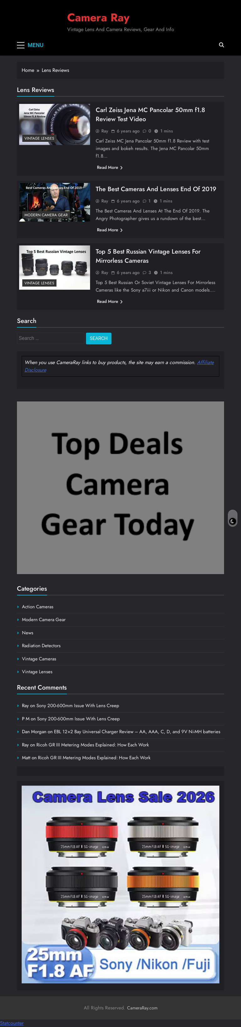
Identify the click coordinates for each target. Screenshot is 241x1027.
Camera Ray (98, 17)
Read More (110, 167)
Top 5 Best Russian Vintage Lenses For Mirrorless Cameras (148, 256)
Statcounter (12, 1023)
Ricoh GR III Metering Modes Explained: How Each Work (92, 744)
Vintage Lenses (39, 138)
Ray (104, 131)
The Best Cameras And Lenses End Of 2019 (156, 189)
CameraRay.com (142, 1008)
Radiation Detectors (41, 645)
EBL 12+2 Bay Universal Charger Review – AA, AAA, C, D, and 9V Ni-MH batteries (137, 731)
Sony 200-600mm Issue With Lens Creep (77, 705)
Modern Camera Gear (46, 215)
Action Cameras (37, 606)
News (27, 632)
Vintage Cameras (39, 658)
